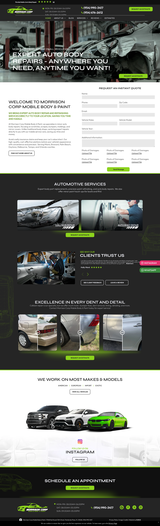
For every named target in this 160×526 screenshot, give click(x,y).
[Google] (122, 507)
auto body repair (128, 225)
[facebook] (128, 507)
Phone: (85, 102)
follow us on (80, 448)
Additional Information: (92, 137)
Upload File (87, 153)
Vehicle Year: (87, 128)
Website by (132, 520)
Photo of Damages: (90, 150)
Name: (85, 93)
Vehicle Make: (88, 120)
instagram (80, 452)
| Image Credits (123, 520)
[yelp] (134, 507)
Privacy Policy (113, 520)
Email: (84, 111)
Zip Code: (123, 102)
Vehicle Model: (125, 120)
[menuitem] (48, 18)
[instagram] (141, 507)
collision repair (65, 225)
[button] (87, 274)
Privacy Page (112, 523)
